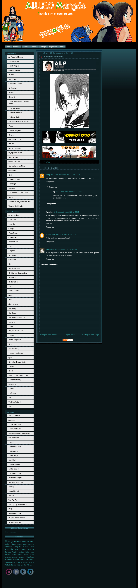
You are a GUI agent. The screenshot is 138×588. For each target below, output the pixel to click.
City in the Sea (13, 438)
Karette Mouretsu (14, 464)
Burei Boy (11, 224)
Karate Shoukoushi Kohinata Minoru (18, 103)
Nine (10, 344)
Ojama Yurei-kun (14, 148)
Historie (11, 93)
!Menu (24, 542)
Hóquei (14, 554)
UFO (10, 509)
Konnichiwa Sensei (15, 113)
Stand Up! (12, 184)
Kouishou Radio (14, 117)
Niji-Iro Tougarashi (15, 340)
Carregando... (10, 532)
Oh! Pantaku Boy (14, 139)
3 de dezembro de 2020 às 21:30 (64, 234)
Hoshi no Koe (13, 282)
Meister (11, 335)
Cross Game (13, 233)
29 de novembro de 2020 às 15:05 (67, 175)
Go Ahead (12, 260)
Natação (21, 557)
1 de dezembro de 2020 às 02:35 (66, 212)
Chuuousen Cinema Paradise (19, 433)
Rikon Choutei (13, 491)
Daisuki (11, 75)
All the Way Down (14, 424)
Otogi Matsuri (13, 157)
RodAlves (50, 249)
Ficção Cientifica (18, 552)
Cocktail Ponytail (14, 70)
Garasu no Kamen (15, 84)
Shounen (30, 559)
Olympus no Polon (15, 153)
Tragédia (19, 562)
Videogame (30, 565)
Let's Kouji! (12, 309)
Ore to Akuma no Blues (16, 166)
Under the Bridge (14, 513)
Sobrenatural (10, 562)
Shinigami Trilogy (14, 380)
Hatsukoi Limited (14, 269)
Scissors (11, 188)
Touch (10, 197)
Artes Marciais (28, 544)
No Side (11, 135)
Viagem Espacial (28, 562)
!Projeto (30, 541)
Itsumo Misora (13, 291)
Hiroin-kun (12, 277)
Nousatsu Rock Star (15, 482)
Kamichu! (11, 322)
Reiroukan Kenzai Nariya (17, 362)
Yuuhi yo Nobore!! (14, 402)
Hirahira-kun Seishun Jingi (17, 273)
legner (48, 234)
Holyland (11, 97)
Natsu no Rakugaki (15, 478)
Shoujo (22, 560)
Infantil (26, 554)
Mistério (8, 557)
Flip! (10, 246)
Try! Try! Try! (13, 500)
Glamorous (12, 255)
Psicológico (29, 557)
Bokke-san (12, 220)
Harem (32, 552)
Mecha (32, 554)
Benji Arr (49, 175)
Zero (10, 406)
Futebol (27, 552)
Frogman (11, 251)
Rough (10, 371)
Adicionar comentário (49, 264)
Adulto (20, 544)
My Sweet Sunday (15, 473)
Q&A (10, 358)
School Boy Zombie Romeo (18, 375)
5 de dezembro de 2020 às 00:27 (67, 249)
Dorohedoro (12, 79)
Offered (11, 144)
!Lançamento (13, 541)
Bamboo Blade (13, 61)
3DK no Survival (14, 415)
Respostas (53, 187)
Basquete (17, 547)
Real (10, 175)
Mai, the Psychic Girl (15, 331)
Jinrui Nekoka (13, 304)
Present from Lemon (15, 353)
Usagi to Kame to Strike (16, 518)
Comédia (9, 549)
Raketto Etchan (14, 179)
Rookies (11, 366)
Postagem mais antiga (90, 335)
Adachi (13, 544)
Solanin (11, 389)
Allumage (11, 420)
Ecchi (24, 549)
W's (9, 398)
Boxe (32, 547)
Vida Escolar (21, 565)
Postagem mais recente (48, 335)
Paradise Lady (13, 349)
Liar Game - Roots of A (16, 317)
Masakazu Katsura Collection (18, 122)
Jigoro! (10, 295)
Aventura (8, 547)
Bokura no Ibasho (14, 429)
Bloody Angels (13, 66)
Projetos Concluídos (13, 211)
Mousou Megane (14, 130)
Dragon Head (13, 242)
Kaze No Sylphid (14, 108)
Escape (11, 442)
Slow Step (12, 384)
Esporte (31, 549)
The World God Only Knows (18, 193)
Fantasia (8, 552)
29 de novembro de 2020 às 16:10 (69, 192)
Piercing (11, 487)
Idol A (10, 286)
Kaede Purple (13, 456)
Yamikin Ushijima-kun (16, 206)
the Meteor (12, 393)
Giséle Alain (12, 88)
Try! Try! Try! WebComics (17, 504)
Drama (17, 549)
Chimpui (11, 228)
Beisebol (25, 547)
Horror (20, 554)
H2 (9, 264)
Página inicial (70, 335)
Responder (50, 182)
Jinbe (10, 300)
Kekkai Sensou (13, 469)
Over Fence (12, 171)
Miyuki (10, 126)
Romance (9, 560)
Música (14, 557)
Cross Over (12, 237)
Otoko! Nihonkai (14, 162)
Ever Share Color (14, 447)
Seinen (16, 559)
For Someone (13, 451)
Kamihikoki (12, 460)
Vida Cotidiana (10, 565)
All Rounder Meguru (15, 57)
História (7, 554)
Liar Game (12, 313)
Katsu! (10, 326)
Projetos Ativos (11, 53)
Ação (7, 544)
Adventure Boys (14, 215)
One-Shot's (10, 412)
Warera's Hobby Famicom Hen (19, 202)
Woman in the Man (15, 522)
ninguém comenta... (54, 56)
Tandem (11, 496)
